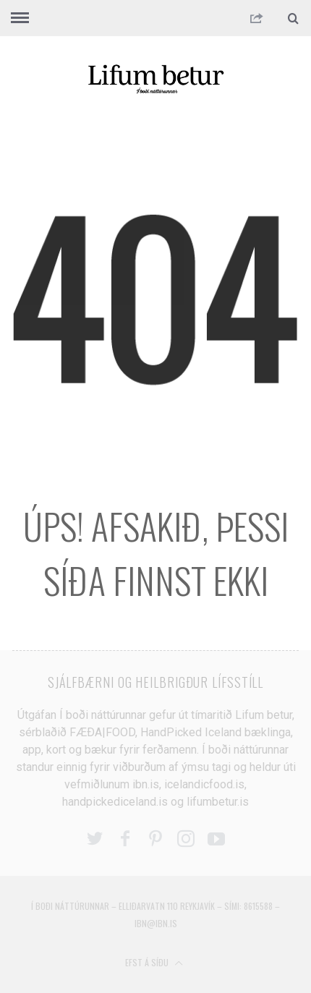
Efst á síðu (154, 962)
